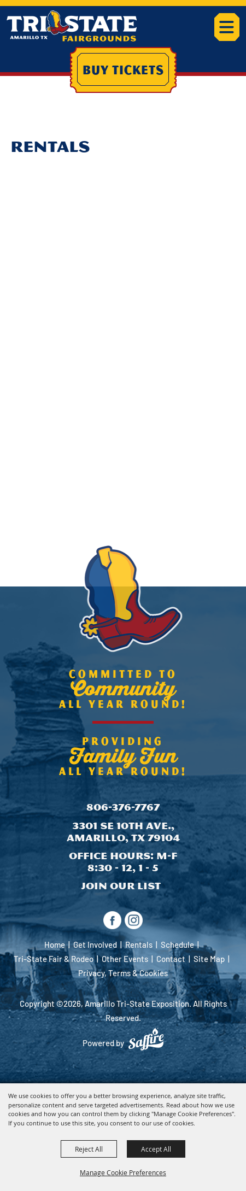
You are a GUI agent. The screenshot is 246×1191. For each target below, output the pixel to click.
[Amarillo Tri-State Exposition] (72, 26)
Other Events (125, 959)
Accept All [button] (156, 1149)
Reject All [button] (89, 1149)
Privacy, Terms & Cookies (123, 973)
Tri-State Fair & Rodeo (53, 959)
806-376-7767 (123, 807)
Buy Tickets (123, 69)
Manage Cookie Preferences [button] (123, 1172)
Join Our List (121, 885)
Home (54, 944)
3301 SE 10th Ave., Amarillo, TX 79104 (123, 831)
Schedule (177, 944)
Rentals (139, 944)
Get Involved (95, 944)
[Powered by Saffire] (145, 1039)
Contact (170, 959)
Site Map (209, 959)
